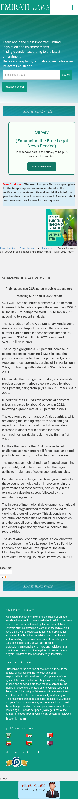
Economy (47, 248)
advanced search (15, 86)
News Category (28, 248)
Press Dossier (7, 248)
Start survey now (41, 166)
